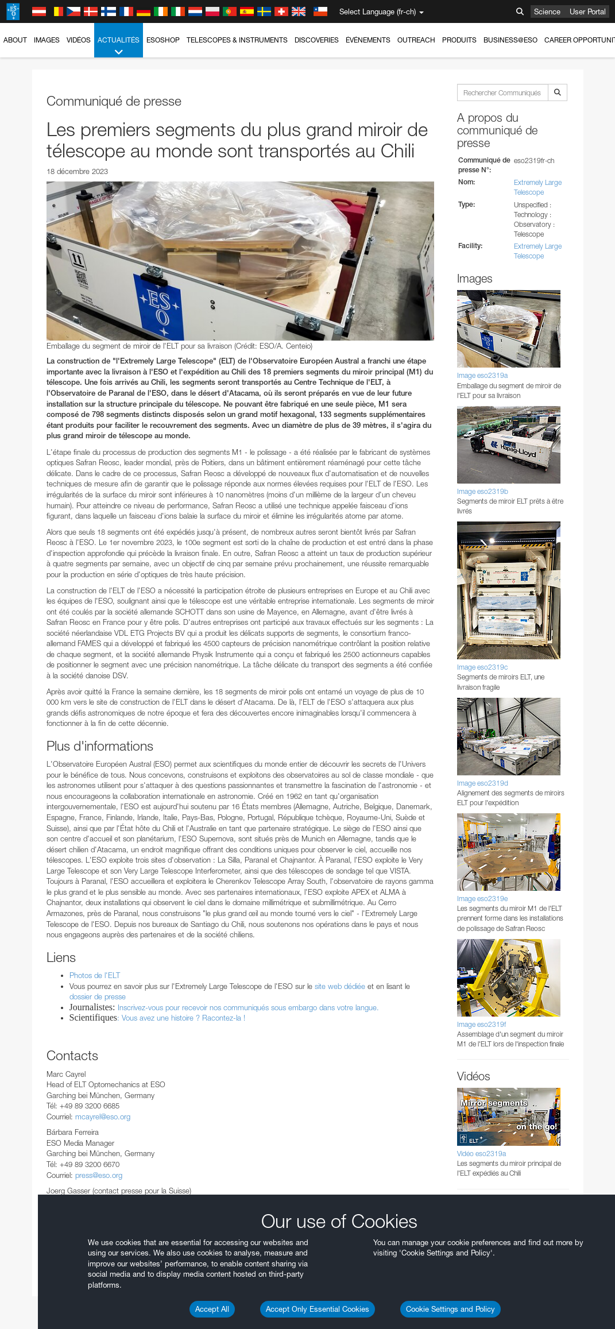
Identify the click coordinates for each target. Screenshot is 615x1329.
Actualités (118, 46)
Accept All (212, 1308)
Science (547, 11)
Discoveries (317, 40)
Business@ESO (510, 40)
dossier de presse (97, 996)
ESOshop (163, 40)
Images (47, 40)
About (15, 40)
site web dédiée (340, 986)
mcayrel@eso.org (102, 1116)
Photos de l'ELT (94, 975)
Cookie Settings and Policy (450, 1308)
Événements (368, 40)
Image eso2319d (482, 783)
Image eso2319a (482, 375)
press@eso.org (98, 1175)
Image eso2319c (482, 667)
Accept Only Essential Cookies (317, 1308)
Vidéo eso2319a (481, 1153)
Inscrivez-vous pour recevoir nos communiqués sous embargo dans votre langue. (248, 1007)
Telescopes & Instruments (237, 40)
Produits (459, 40)
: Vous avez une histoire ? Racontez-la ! (181, 1017)
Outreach (416, 40)
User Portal (588, 11)
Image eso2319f (481, 1024)
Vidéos (79, 40)
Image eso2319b (482, 491)
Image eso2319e (482, 898)
